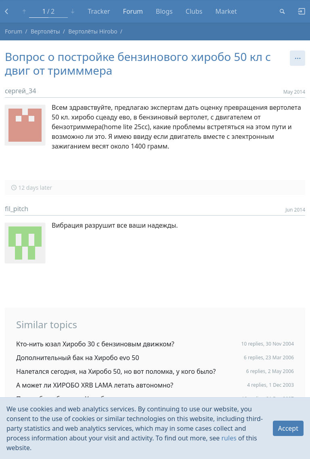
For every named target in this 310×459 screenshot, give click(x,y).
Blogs (164, 11)
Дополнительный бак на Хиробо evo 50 (77, 357)
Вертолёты (45, 31)
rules (229, 438)
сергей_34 (20, 90)
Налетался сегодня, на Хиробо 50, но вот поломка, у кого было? (116, 371)
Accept (288, 428)
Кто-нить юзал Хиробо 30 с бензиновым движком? (95, 344)
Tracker (99, 11)
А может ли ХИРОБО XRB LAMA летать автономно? (94, 385)
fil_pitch (16, 208)
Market (226, 11)
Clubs (194, 11)
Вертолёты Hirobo (92, 31)
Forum (133, 11)
